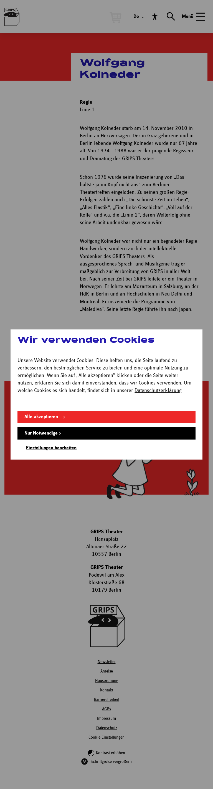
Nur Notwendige (41, 433)
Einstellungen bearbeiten (51, 448)
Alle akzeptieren (41, 417)
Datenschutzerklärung (158, 390)
